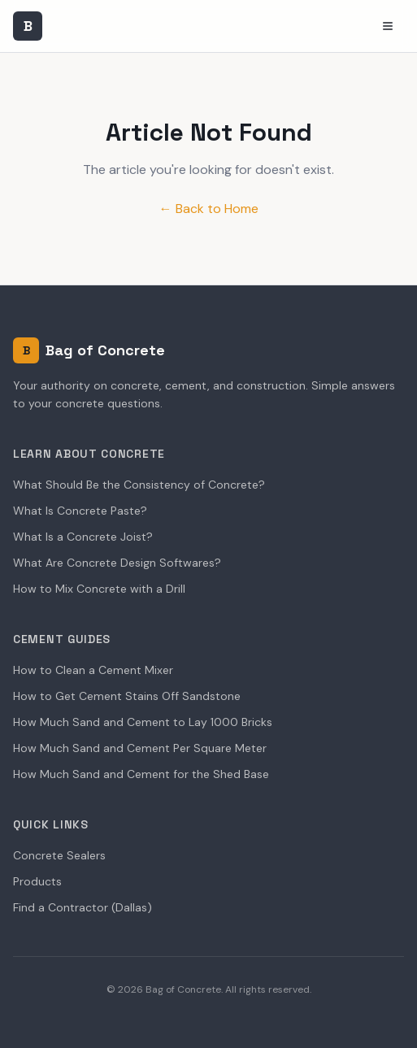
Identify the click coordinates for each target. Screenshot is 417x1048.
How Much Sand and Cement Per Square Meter (140, 748)
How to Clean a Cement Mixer (93, 670)
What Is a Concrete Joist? (83, 536)
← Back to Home (208, 208)
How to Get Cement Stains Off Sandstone (127, 696)
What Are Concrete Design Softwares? (117, 562)
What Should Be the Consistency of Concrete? (139, 484)
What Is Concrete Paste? (80, 510)
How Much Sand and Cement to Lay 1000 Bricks (142, 722)
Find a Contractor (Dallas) (82, 907)
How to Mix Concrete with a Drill (99, 588)
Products (37, 881)
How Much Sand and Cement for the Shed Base (141, 774)
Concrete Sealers (59, 855)
